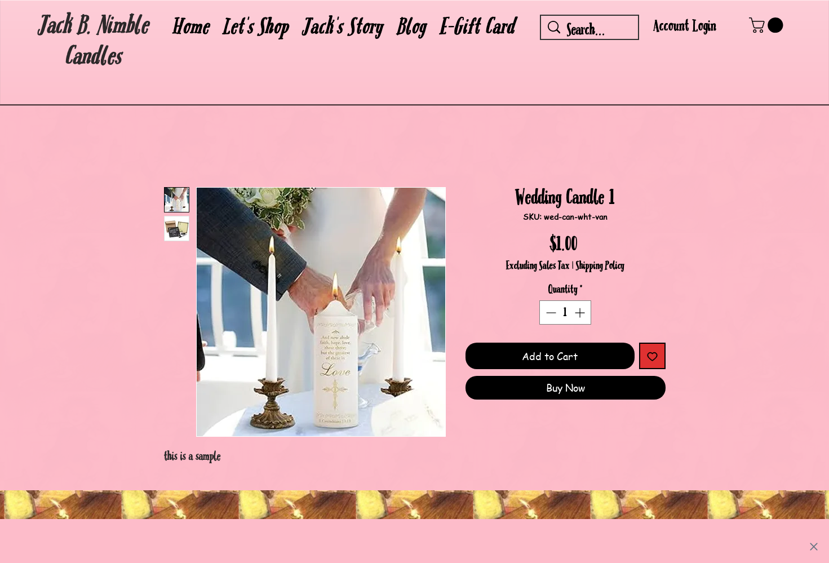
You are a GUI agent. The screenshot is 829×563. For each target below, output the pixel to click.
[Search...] (590, 30)
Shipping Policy (600, 266)
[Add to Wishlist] (652, 356)
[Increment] (580, 312)
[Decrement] (549, 312)
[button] (256, 27)
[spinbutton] (565, 312)
